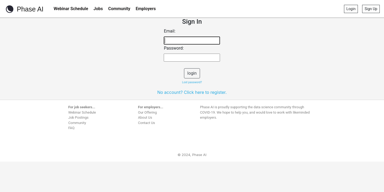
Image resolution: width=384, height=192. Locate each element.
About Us (145, 117)
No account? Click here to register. (192, 92)
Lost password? (192, 82)
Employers (146, 8)
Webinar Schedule (71, 8)
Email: (169, 31)
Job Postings (78, 117)
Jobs (98, 8)
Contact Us (146, 123)
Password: (174, 48)
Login (351, 9)
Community (119, 8)
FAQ (71, 128)
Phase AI (23, 9)
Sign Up (371, 9)
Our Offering (147, 112)
